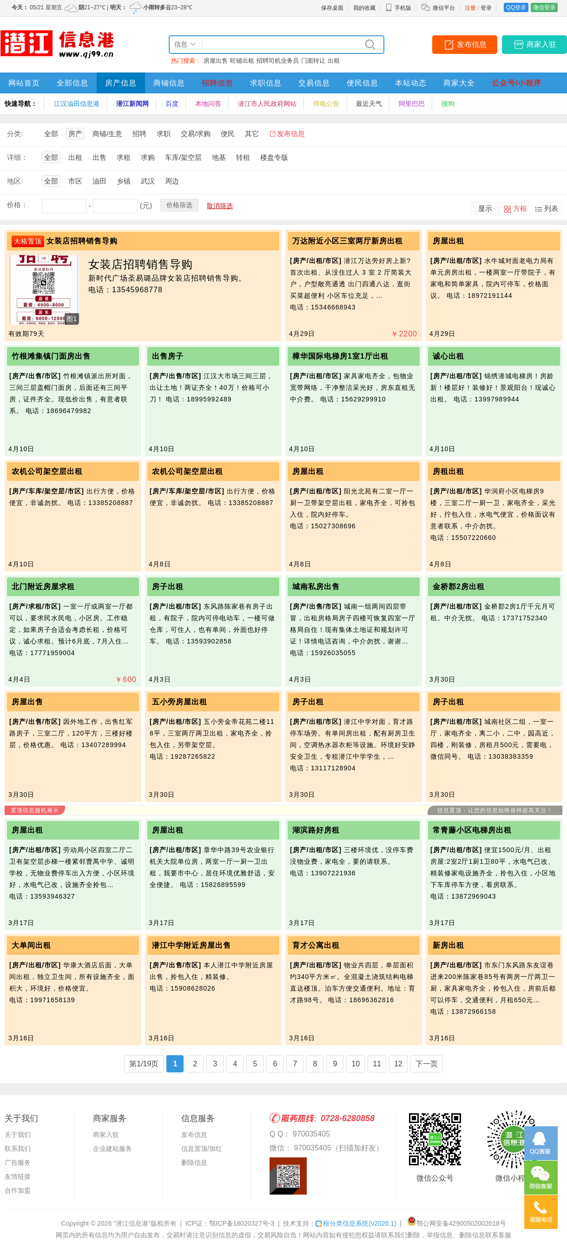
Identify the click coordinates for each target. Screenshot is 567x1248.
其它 (252, 134)
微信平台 (444, 8)
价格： (17, 205)
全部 (51, 134)
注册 (470, 8)
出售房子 (168, 356)
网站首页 (24, 83)
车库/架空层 (183, 157)
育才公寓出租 (316, 945)
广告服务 (18, 1162)
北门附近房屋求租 (43, 587)
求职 (164, 134)
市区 (75, 181)
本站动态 (411, 83)
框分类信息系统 (356, 1223)
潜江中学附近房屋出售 (191, 945)
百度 (171, 103)
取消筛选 (220, 206)
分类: (15, 134)
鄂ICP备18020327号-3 (241, 1223)
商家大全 (459, 83)
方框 (520, 208)
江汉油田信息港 (76, 103)
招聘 (139, 134)
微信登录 (544, 7)
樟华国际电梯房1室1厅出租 (340, 356)
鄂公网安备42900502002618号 (456, 1223)
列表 (551, 208)
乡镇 (124, 181)
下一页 (426, 1064)
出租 (334, 60)
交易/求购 (196, 134)
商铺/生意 (107, 134)
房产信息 (121, 83)
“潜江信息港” (131, 1223)
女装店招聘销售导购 (82, 241)
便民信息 (362, 83)
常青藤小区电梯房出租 (472, 830)
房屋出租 (448, 241)
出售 (99, 157)
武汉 (148, 181)
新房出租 (448, 945)
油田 (99, 181)
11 (377, 1064)
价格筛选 (179, 205)
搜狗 (448, 103)
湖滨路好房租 (316, 830)
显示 (485, 208)
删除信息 (194, 1162)
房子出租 (168, 587)
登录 (486, 8)
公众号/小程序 (516, 83)
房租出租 (448, 471)
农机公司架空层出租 (47, 471)
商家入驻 (541, 44)
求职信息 (266, 83)
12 (398, 1064)
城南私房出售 (316, 587)
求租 (124, 157)
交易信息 (314, 83)
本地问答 (208, 103)
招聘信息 (217, 83)
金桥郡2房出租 (459, 587)
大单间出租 (31, 945)
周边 (172, 181)
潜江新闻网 (132, 103)
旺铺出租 (242, 60)
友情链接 (18, 1176)
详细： (17, 157)
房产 (75, 134)
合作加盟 (18, 1190)
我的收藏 (364, 8)
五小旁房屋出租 (179, 702)
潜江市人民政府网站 (267, 103)
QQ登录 (516, 7)
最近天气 (369, 103)
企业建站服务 (112, 1148)
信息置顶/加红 (201, 1148)
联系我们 (18, 1148)
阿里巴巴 (412, 103)
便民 (228, 134)
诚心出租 (448, 356)
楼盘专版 (274, 157)
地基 (219, 157)
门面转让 (313, 60)
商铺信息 (169, 83)
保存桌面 (332, 8)
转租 (243, 157)
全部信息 (72, 83)
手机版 (398, 8)
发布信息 (472, 44)
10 (355, 1064)
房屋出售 (216, 60)
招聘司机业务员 (278, 60)
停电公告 (326, 103)
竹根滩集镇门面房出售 (51, 356)
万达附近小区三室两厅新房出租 (347, 241)
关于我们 (18, 1134)
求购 (148, 157)
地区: (15, 181)
